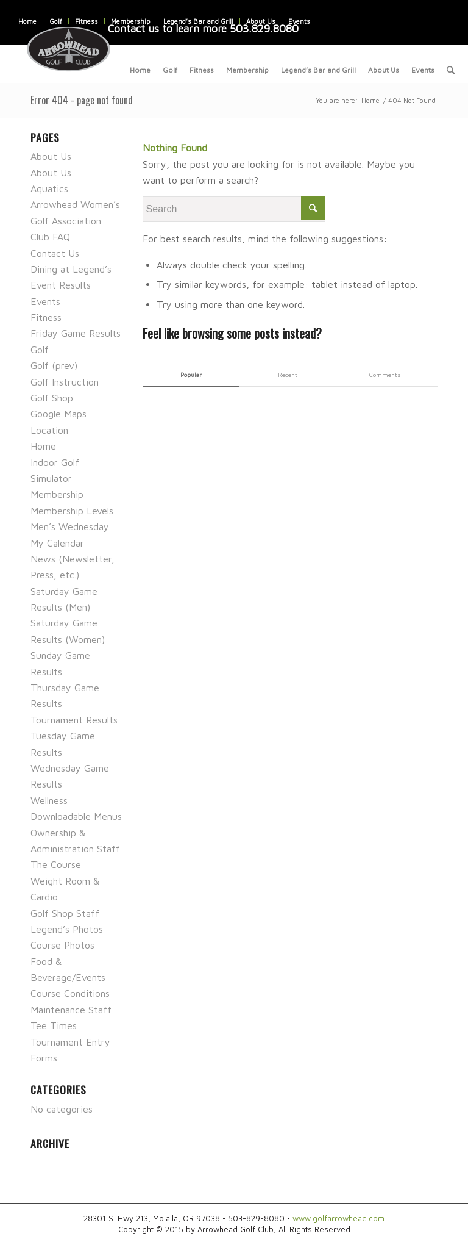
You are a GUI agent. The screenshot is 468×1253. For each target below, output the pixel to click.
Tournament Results (74, 719)
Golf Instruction (64, 381)
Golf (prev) (53, 365)
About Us (260, 21)
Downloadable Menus (76, 816)
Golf (55, 21)
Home (27, 21)
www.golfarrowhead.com (338, 1218)
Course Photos (62, 944)
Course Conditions (70, 993)
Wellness (49, 800)
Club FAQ (50, 236)
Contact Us (54, 253)
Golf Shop (51, 397)
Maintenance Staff (71, 1009)
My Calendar (57, 542)
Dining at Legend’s (71, 269)
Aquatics (49, 188)
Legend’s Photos (66, 929)
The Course (55, 864)
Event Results (60, 284)
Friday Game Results (75, 333)
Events (299, 21)
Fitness (86, 21)
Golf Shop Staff (64, 913)
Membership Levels (71, 510)
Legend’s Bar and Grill (198, 21)
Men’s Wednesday (69, 526)
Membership (131, 21)
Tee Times (53, 1025)
